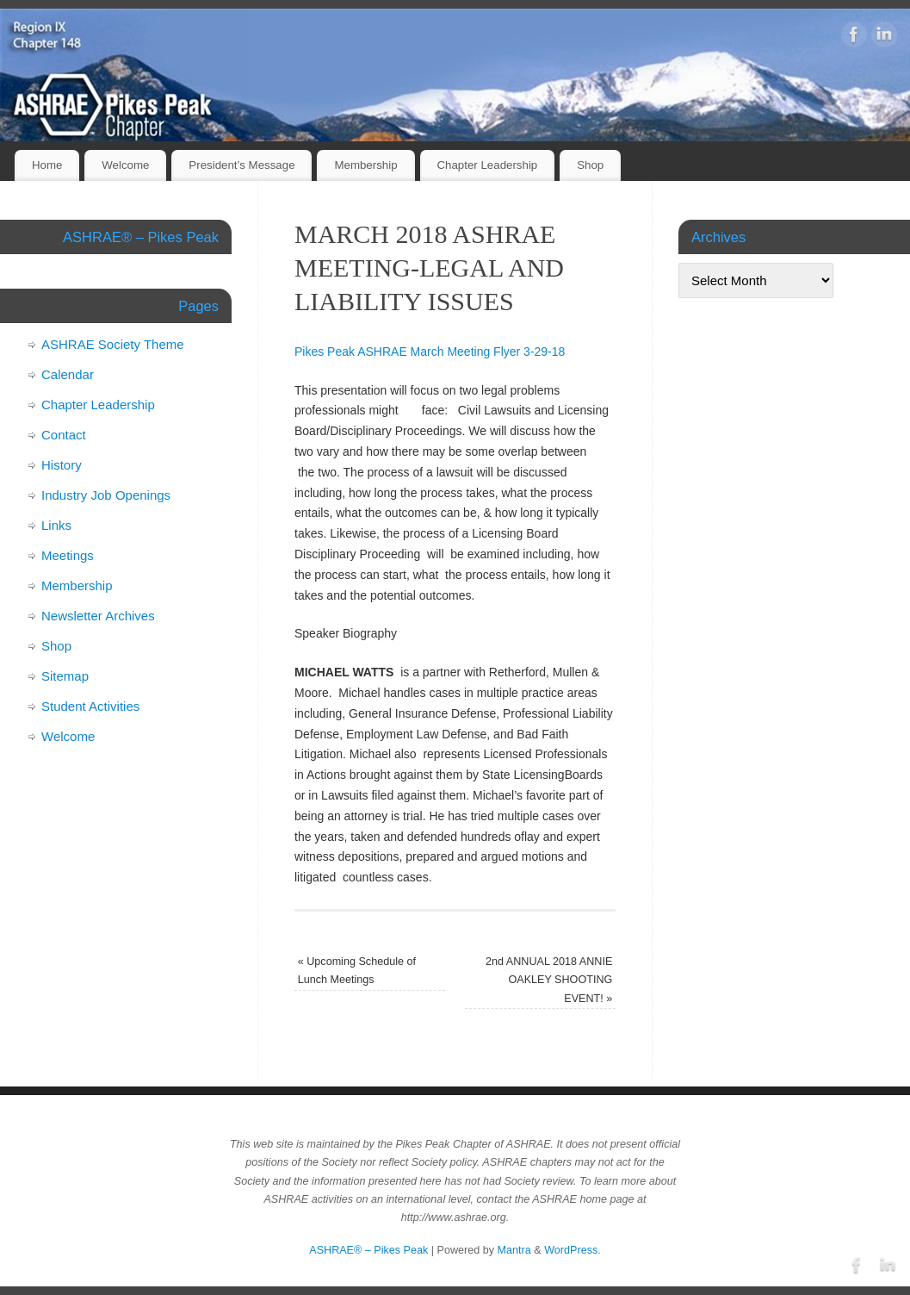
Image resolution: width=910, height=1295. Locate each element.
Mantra (514, 1250)
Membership (365, 165)
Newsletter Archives (98, 615)
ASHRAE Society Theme (112, 344)
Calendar (67, 374)
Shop (590, 165)
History (61, 465)
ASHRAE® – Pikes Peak (368, 1250)
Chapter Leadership (486, 165)
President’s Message (241, 165)
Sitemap (65, 676)
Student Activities (90, 706)
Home (47, 165)
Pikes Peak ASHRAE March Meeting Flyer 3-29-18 (429, 351)
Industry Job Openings (105, 495)
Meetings (67, 555)
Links (56, 525)
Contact (63, 434)
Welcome (125, 165)
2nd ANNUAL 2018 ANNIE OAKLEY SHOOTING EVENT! (549, 980)
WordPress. (572, 1250)
